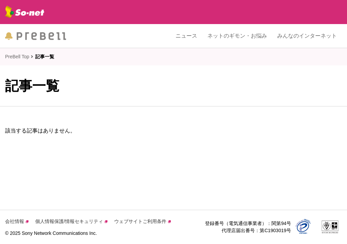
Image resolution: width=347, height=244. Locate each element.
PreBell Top (17, 56)
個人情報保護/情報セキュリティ (71, 221)
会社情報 (16, 221)
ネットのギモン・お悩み (237, 36)
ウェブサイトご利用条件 (142, 221)
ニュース (186, 36)
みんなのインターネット (307, 36)
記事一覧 (44, 56)
